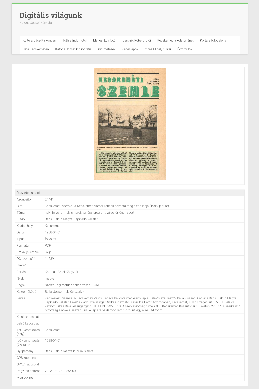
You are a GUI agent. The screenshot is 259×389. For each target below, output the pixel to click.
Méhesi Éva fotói (104, 40)
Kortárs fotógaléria (213, 40)
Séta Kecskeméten (36, 49)
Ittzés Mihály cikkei (158, 49)
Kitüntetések (107, 49)
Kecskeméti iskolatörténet (175, 40)
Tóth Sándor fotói (74, 40)
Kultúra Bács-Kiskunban (39, 40)
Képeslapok (130, 49)
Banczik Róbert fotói (137, 40)
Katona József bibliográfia (73, 49)
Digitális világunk (51, 15)
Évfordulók (184, 49)
